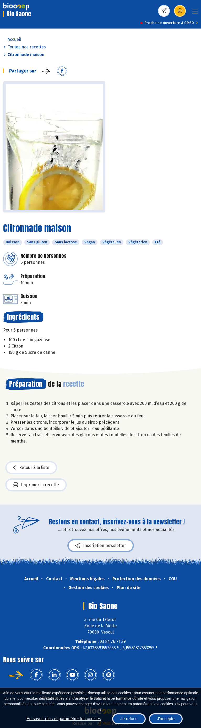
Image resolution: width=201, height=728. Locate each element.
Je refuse (129, 718)
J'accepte (166, 718)
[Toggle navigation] (195, 12)
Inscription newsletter (100, 545)
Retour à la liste (31, 467)
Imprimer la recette (36, 485)
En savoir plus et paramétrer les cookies (63, 718)
